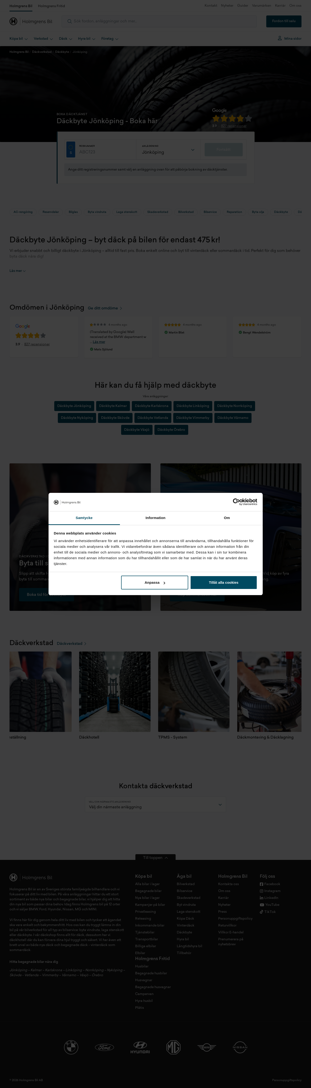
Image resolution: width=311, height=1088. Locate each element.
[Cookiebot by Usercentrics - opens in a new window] (236, 502)
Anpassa (155, 582)
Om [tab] (227, 518)
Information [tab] (156, 518)
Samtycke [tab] (84, 518)
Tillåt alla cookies (223, 582)
